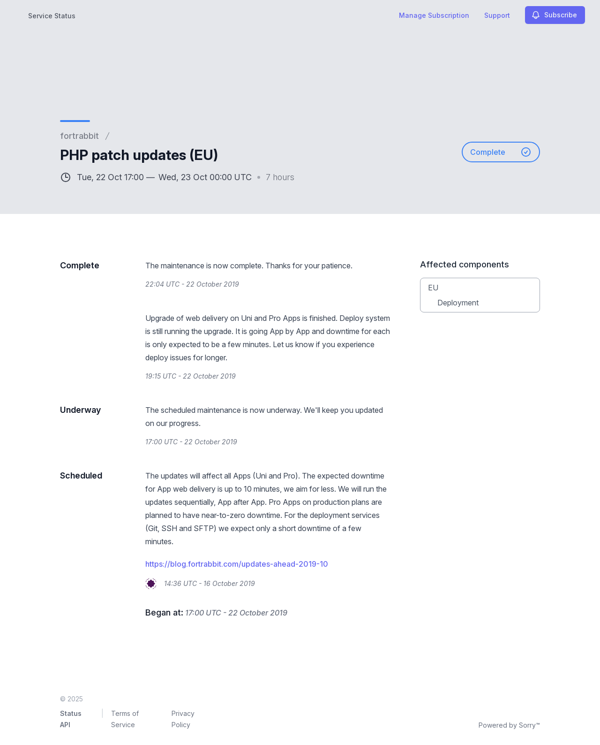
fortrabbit (79, 136)
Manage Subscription (434, 15)
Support (497, 15)
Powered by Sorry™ (509, 725)
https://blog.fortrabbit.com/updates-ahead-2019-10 (236, 564)
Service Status (51, 16)
